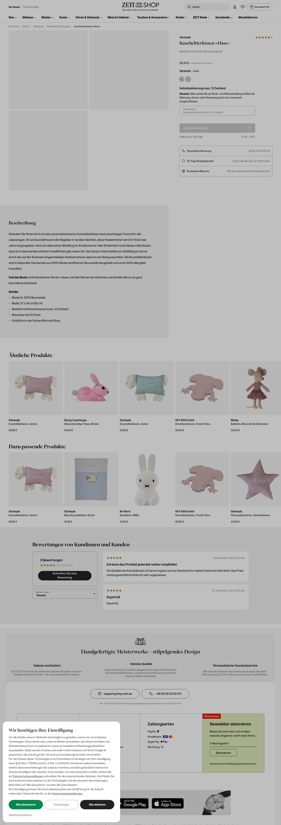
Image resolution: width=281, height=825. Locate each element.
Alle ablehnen (97, 804)
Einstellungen (61, 804)
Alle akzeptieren (26, 804)
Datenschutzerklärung (20, 814)
